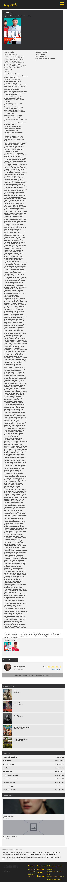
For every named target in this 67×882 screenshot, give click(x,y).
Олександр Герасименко (13, 476)
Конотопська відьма (10, 779)
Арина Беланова (18, 571)
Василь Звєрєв (9, 446)
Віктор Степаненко (18, 224)
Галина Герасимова (18, 351)
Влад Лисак (8, 374)
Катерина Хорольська (12, 586)
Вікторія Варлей (10, 406)
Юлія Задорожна (10, 124)
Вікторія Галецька (10, 472)
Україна (6, 16)
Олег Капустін (15, 221)
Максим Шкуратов (10, 605)
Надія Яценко (15, 237)
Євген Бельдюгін (12, 554)
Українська (42, 56)
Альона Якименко (10, 369)
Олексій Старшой (10, 427)
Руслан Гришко (9, 486)
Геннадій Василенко (11, 94)
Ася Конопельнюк (19, 234)
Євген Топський (16, 579)
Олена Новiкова (19, 388)
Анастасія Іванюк (15, 159)
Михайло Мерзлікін (11, 195)
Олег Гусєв (16, 337)
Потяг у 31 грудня (9, 786)
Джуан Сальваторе (20, 537)
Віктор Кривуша (10, 443)
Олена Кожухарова (13, 365)
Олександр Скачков (11, 467)
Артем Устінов (21, 627)
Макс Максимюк (17, 317)
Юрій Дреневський (11, 526)
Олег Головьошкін (19, 111)
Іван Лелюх (18, 401)
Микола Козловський (11, 86)
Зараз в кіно (32, 871)
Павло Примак (17, 555)
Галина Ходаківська (11, 435)
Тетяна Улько (16, 126)
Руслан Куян (8, 292)
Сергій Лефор (20, 169)
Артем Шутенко (17, 186)
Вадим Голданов (10, 303)
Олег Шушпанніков (12, 482)
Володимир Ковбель (19, 391)
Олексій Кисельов (17, 619)
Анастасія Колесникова (12, 589)
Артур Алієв (18, 411)
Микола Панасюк (10, 501)
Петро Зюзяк (21, 198)
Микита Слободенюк (11, 314)
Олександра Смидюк (18, 324)
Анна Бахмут (15, 380)
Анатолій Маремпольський (11, 437)
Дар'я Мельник (9, 163)
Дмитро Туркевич (20, 300)
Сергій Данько (9, 248)
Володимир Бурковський (13, 258)
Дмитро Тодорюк (10, 364)
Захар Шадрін (9, 451)
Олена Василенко (10, 216)
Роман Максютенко (18, 425)
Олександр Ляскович (11, 346)
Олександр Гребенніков (12, 98)
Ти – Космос (7, 771)
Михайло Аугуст (10, 240)
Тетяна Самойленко (11, 319)
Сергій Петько (16, 172)
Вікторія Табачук (10, 566)
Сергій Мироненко (18, 464)
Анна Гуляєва (18, 197)
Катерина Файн (9, 415)
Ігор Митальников (19, 603)
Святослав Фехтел (20, 358)
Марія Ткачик (9, 232)
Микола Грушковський (15, 337)
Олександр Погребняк (12, 276)
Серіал (12, 52)
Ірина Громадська (10, 383)
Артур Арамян (9, 205)
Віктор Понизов (20, 85)
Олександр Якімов (10, 105)
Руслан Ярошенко (17, 203)
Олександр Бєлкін (20, 449)
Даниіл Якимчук (17, 615)
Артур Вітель (8, 449)
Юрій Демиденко (11, 421)
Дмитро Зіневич (20, 584)
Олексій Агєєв (18, 374)
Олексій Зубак (9, 258)
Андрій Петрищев (16, 484)
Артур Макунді (17, 520)
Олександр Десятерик (12, 475)
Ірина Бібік (8, 215)
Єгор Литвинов (21, 301)
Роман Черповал (17, 473)
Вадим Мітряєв (17, 444)
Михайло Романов (10, 226)
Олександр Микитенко (12, 563)
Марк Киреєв (16, 128)
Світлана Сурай (9, 627)
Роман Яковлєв (9, 460)
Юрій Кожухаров (10, 375)
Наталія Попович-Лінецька (13, 190)
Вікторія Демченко (11, 402)
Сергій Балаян (16, 268)
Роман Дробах (19, 178)
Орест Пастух (15, 523)
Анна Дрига (16, 497)
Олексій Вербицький (13, 387)
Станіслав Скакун (16, 239)
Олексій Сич (8, 557)
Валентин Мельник (17, 372)
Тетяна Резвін (15, 439)
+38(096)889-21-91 (51, 854)
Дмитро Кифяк (9, 539)
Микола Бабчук (16, 250)
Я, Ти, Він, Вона (8, 764)
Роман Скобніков (10, 507)
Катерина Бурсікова (16, 529)
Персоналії (8, 795)
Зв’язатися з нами (54, 866)
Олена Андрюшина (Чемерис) (14, 480)
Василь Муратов (10, 251)
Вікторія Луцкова (16, 219)
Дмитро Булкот (9, 504)
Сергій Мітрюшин (15, 590)
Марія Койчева (9, 447)
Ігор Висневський (12, 177)
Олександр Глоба (18, 478)
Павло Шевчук (18, 215)
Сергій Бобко (17, 298)
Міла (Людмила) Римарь (12, 515)
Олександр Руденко (11, 356)
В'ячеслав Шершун (11, 343)
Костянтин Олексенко (12, 293)
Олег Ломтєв (16, 428)
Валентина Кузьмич (11, 452)
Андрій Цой (14, 597)
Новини (40, 869)
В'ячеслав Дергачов (11, 137)
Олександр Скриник (11, 536)
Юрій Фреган (16, 245)
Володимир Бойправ (11, 235)
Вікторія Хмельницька (15, 599)
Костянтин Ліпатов (19, 459)
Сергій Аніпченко (19, 422)
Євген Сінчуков (20, 338)
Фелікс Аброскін (19, 93)
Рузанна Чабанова (18, 623)
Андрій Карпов (9, 420)
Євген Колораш (18, 509)
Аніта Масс (8, 459)
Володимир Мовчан (19, 182)
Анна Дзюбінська (16, 568)
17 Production (22, 76)
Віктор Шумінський (11, 624)
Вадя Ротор (8, 276)
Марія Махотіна (9, 419)
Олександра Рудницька (12, 414)
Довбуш (6, 768)
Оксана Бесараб (16, 528)
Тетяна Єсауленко (20, 340)
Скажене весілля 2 (9, 789)
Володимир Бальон (19, 189)
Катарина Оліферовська (18, 611)
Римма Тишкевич (10, 390)
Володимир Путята (11, 99)
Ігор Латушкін (9, 113)
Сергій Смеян (9, 411)
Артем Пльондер (17, 309)
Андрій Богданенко (17, 208)
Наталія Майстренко (11, 366)
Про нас (49, 869)
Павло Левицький (19, 377)
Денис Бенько (20, 447)
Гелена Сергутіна (15, 470)
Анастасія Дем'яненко (12, 206)
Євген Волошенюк (12, 581)
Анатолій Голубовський (12, 260)
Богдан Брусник (18, 499)
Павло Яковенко (19, 404)
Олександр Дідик (19, 547)
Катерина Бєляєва (10, 462)
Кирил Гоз (21, 412)
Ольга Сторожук (20, 531)
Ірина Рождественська (10, 593)
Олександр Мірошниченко (11, 295)
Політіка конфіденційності (55, 876)
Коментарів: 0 (56, 669)
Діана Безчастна (16, 211)
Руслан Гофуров (10, 510)
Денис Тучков (19, 385)
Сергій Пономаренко (19, 247)
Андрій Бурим (17, 91)
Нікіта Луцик (18, 587)
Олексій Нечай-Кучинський (14, 192)
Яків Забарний (9, 431)
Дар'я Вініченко (16, 607)
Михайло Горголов (16, 327)
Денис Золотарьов (10, 146)
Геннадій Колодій (10, 558)
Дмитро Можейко (10, 329)
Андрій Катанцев (17, 502)
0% (11, 69)
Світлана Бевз (14, 269)
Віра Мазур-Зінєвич (11, 171)
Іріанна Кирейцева (10, 398)
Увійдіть (16, 675)
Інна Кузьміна (9, 200)
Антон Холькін (18, 274)
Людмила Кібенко (10, 570)
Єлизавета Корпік (10, 494)
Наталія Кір (8, 274)
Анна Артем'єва (20, 378)
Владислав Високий (11, 184)
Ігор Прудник (15, 618)
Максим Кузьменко (15, 496)
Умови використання (54, 879)
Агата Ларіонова (16, 256)
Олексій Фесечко (18, 626)
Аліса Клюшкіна (10, 198)
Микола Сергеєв (10, 386)
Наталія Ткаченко (17, 354)
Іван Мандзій (8, 340)
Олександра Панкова (19, 441)
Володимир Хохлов (18, 417)
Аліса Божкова (13, 187)
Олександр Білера (10, 600)
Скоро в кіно (8, 686)
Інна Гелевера (22, 558)
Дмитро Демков (10, 554)
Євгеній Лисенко (17, 517)
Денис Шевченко (10, 210)
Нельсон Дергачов (10, 179)
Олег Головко (9, 385)
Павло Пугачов (21, 341)
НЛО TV (14, 76)
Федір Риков (8, 423)
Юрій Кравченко (10, 353)
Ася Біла (7, 380)
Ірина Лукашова (16, 362)
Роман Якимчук (17, 290)
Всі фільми (31, 874)
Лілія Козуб (8, 465)
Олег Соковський (10, 308)
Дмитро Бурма (20, 451)
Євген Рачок (15, 345)
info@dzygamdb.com (9, 854)
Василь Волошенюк (11, 560)
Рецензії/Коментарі (10, 660)
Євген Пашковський (11, 595)
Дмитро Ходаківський (12, 287)
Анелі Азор (19, 205)
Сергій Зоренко (9, 533)
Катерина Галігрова (16, 525)
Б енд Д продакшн (10, 77)
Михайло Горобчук (17, 430)
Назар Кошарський (18, 161)
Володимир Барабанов (12, 194)
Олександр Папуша (20, 277)
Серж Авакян (15, 394)
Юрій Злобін (17, 557)
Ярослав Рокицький (11, 489)
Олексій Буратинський (11, 84)
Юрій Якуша (16, 407)
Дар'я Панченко (17, 491)
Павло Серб (17, 117)
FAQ (48, 874)
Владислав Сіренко (11, 311)
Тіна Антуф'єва (9, 621)
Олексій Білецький (11, 412)
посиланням (23, 859)
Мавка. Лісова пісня (10, 757)
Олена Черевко (19, 382)
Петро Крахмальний (14, 347)
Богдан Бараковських (11, 109)
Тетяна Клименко (10, 578)
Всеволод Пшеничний (12, 602)
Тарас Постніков (19, 513)
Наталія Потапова (10, 279)
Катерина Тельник (18, 562)
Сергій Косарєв (9, 169)
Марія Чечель (20, 608)
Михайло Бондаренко (18, 457)
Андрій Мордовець (12, 348)
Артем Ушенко (21, 419)
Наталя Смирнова (18, 231)
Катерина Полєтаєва (11, 616)
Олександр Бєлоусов (18, 552)
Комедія (11, 74)
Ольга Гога (22, 123)
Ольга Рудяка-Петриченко (15, 321)
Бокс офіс (7, 753)
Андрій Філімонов (16, 396)
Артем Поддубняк (10, 255)
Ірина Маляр (13, 282)
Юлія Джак (15, 280)
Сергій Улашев (16, 316)
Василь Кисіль (18, 330)
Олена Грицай (17, 253)
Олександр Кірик (17, 433)
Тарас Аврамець (21, 446)
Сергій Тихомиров (18, 505)
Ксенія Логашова (10, 581)
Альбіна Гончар (14, 304)
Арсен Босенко (20, 213)
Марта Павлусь (16, 321)
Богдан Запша (17, 263)
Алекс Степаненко (10, 610)
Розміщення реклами (54, 871)
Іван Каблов (17, 181)
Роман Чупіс (20, 492)
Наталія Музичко (17, 534)
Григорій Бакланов (11, 158)
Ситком (17, 74)
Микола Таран (16, 272)
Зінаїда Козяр (19, 292)
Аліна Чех (17, 423)
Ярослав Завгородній (11, 400)
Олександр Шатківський (13, 107)
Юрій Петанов (9, 378)
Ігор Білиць (16, 227)
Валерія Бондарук (10, 613)
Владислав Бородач (11, 130)
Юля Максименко (13, 357)
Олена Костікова (19, 465)
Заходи (40, 873)
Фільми (31, 866)
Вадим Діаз (16, 512)
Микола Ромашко (18, 242)
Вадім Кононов (9, 202)
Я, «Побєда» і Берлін (10, 775)
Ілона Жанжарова (10, 456)
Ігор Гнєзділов (22, 594)
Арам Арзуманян (10, 549)
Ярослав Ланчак (14, 264)
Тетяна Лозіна (15, 468)
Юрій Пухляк (8, 531)
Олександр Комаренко (12, 521)
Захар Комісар (19, 367)
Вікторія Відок (9, 608)
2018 (46, 52)
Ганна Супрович (17, 542)
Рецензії (31, 876)
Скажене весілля (9, 782)
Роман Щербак (16, 550)
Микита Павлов (17, 488)
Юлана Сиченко (9, 301)
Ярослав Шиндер (10, 393)
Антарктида (7, 760)
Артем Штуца (22, 383)
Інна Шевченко (17, 409)
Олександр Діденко (18, 306)
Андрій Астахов (14, 266)
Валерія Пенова (16, 218)
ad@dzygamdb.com (48, 857)
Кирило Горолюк (10, 332)
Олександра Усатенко (12, 359)
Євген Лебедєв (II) (18, 285)
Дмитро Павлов (9, 341)
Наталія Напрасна (10, 518)
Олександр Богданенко (12, 81)
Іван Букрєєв (15, 139)
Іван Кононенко (18, 454)
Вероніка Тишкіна (10, 325)
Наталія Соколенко (17, 576)
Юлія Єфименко (12, 443)
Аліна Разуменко (10, 481)
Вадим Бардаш (20, 200)
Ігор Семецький (15, 333)
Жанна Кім (17, 349)
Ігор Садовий (15, 541)
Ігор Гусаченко (14, 361)
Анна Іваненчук (9, 243)
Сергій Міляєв (16, 574)
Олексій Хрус (20, 460)
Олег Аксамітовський (15, 491)
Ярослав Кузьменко (12, 233)
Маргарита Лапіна (15, 271)
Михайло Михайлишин (12, 583)
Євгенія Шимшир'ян (11, 573)
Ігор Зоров (14, 288)
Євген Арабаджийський (12, 544)
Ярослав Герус (16, 156)
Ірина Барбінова (11, 297)
